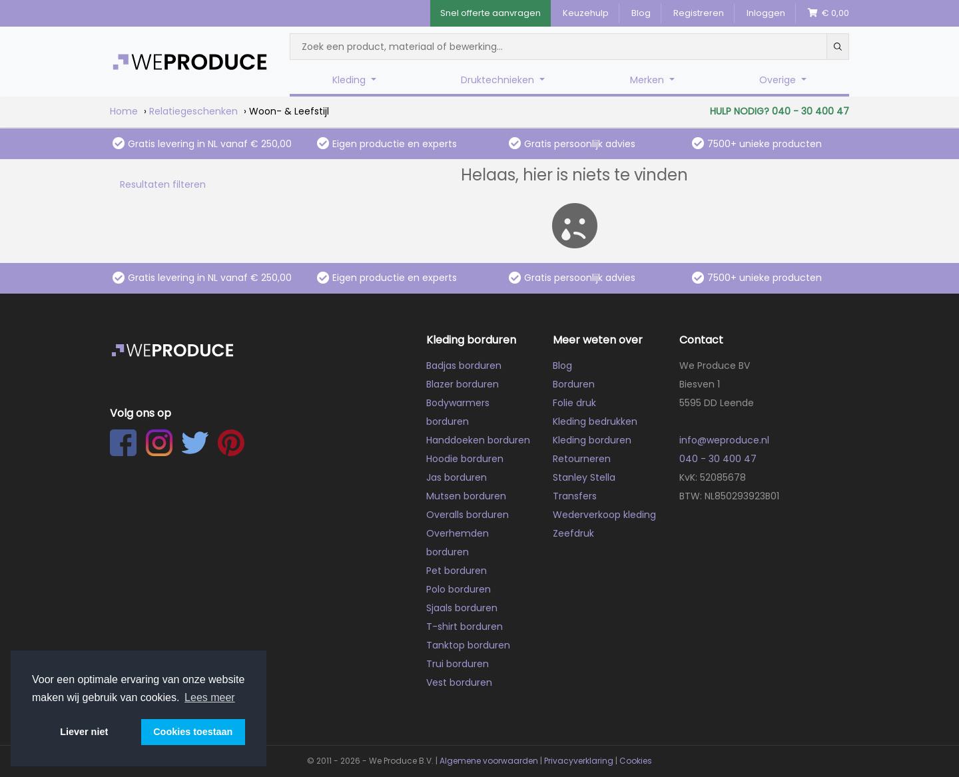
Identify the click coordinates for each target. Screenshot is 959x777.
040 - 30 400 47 (718, 458)
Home (124, 111)
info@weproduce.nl (724, 440)
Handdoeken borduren (478, 440)
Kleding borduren (592, 440)
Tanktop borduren (468, 645)
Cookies (635, 760)
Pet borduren (456, 570)
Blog (641, 13)
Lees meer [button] (209, 697)
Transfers (575, 496)
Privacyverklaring (578, 760)
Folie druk (574, 402)
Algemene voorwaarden (489, 760)
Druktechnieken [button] (499, 80)
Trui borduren (457, 663)
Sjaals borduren (461, 608)
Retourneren (582, 458)
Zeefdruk (573, 533)
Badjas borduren (463, 365)
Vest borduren (459, 682)
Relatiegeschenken (193, 111)
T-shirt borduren (464, 626)
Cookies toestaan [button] (192, 731)
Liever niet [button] (84, 731)
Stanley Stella (584, 477)
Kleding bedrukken (595, 421)
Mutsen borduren (466, 496)
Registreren (698, 13)
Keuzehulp (586, 13)
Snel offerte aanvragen (490, 13)
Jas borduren (456, 477)
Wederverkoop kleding (604, 514)
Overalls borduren (467, 514)
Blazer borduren (462, 384)
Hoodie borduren (464, 458)
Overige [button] (779, 80)
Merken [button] (648, 80)
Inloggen (766, 13)
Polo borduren (458, 589)
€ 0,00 (828, 13)
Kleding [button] (350, 80)
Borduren (574, 384)
